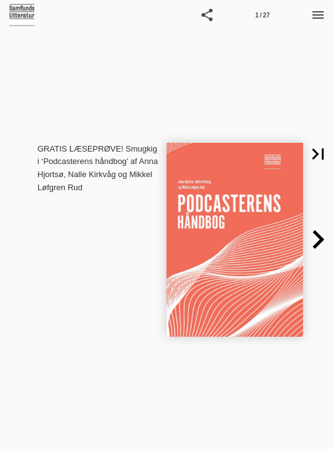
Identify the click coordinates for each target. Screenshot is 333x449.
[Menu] (318, 15)
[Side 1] (262, 15)
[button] (207, 15)
